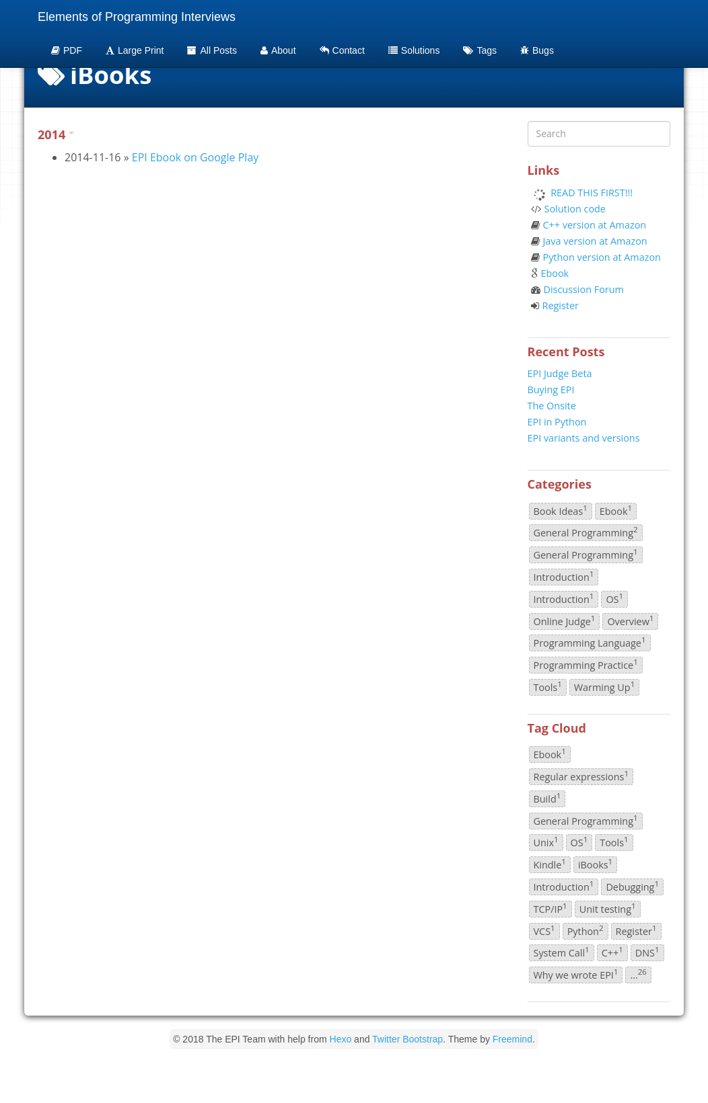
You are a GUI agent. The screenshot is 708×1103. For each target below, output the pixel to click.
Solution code (575, 208)
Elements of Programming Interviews (137, 17)
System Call (562, 952)
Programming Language (590, 642)
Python (585, 930)
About (278, 50)
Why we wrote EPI (576, 974)
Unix (546, 842)
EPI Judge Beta (560, 373)
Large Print (135, 50)
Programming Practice (586, 664)
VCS (544, 930)
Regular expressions (581, 775)
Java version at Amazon (595, 241)
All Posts (211, 50)
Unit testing (607, 908)
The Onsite (552, 405)
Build (547, 797)
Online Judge (565, 620)
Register (560, 305)
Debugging (632, 886)
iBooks (595, 863)
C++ (612, 952)
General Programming (586, 532)
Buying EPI (551, 389)
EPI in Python (557, 421)
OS (614, 598)
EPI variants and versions (584, 438)
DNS (647, 952)
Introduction (564, 576)
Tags (480, 50)
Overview (630, 620)
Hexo (341, 1039)
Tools (548, 686)
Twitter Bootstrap (407, 1039)
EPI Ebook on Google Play (195, 157)
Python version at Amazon (602, 257)
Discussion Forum (584, 289)
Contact (342, 50)
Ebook (555, 273)
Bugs (537, 50)
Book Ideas (561, 510)
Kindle (550, 863)
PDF (66, 50)
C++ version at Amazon (595, 224)
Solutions (414, 50)
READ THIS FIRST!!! (592, 192)
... (638, 974)
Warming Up (604, 686)
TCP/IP (550, 908)
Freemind (512, 1039)
